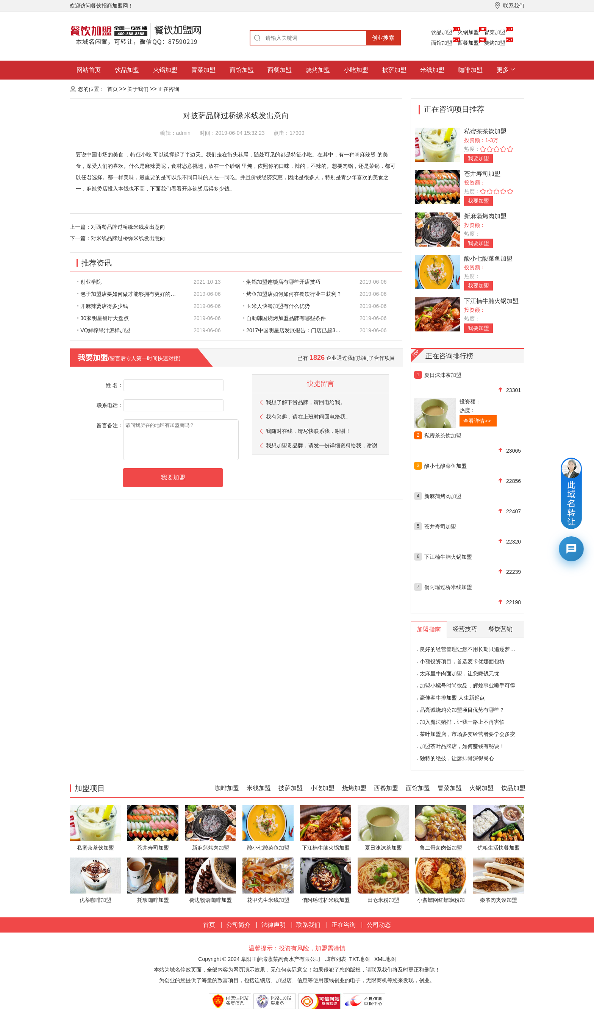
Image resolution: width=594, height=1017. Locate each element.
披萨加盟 (394, 70)
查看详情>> (477, 421)
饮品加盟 (441, 32)
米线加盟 (432, 70)
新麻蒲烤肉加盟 (485, 216)
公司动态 (379, 925)
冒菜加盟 (494, 32)
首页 (112, 89)
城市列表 (335, 959)
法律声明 (273, 925)
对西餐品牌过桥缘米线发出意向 (128, 227)
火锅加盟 (468, 32)
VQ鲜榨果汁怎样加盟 (103, 330)
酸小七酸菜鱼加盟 (488, 258)
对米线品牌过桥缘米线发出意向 (128, 238)
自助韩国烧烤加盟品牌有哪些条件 (284, 318)
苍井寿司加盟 (482, 173)
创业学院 (89, 282)
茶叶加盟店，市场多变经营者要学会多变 (467, 734)
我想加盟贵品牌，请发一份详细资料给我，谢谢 (321, 445)
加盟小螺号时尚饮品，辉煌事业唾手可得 (467, 686)
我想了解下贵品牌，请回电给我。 (305, 402)
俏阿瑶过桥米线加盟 (448, 587)
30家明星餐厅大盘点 (103, 318)
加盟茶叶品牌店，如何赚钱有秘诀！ (462, 746)
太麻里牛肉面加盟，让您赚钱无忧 (459, 673)
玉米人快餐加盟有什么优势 (276, 306)
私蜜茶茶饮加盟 (485, 131)
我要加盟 (478, 158)
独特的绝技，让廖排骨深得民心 (457, 758)
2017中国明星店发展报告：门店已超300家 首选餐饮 (296, 330)
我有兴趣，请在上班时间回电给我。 (308, 417)
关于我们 (137, 89)
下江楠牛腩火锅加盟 (491, 301)
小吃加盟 (356, 70)
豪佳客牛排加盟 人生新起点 (452, 698)
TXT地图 (359, 959)
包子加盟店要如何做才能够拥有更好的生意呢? (130, 294)
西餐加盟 (468, 43)
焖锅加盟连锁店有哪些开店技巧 (281, 282)
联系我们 (308, 925)
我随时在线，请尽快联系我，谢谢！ (308, 431)
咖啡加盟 (470, 70)
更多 (503, 70)
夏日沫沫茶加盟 (442, 375)
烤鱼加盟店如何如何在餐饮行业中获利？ (292, 294)
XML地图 (385, 959)
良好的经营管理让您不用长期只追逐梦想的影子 (475, 649)
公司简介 (238, 925)
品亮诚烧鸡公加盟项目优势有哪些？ (462, 710)
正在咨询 (168, 89)
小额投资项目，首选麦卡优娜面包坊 (462, 661)
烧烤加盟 (494, 43)
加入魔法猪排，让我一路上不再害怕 (462, 722)
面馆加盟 (441, 43)
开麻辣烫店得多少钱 (102, 306)
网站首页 (89, 70)
